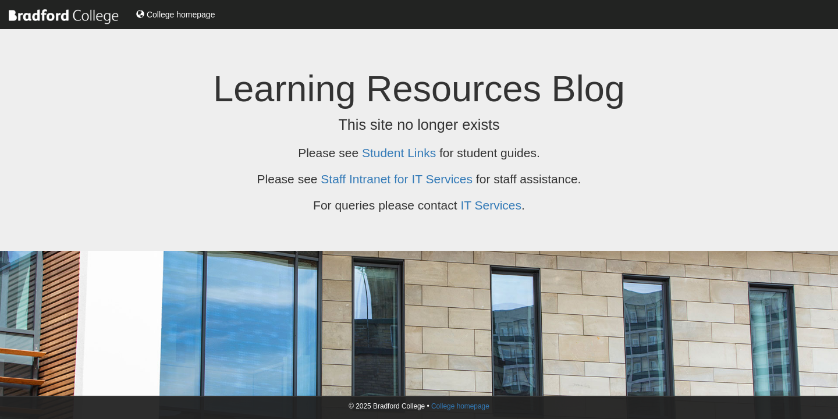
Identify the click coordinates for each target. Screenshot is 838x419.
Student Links (399, 152)
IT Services (490, 205)
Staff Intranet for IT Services (397, 179)
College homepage (175, 14)
